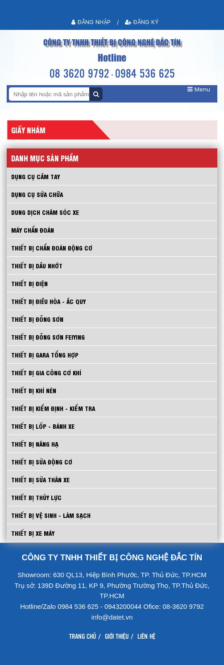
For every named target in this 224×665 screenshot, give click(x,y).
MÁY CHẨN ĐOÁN (32, 230)
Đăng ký (142, 22)
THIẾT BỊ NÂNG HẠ (34, 443)
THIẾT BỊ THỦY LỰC (36, 497)
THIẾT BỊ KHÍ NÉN (33, 390)
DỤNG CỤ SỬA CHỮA (37, 194)
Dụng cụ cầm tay (35, 176)
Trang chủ (82, 636)
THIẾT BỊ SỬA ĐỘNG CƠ (41, 461)
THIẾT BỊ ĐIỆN (29, 283)
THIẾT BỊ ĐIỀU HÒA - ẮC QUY (48, 301)
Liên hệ (146, 636)
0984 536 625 (145, 73)
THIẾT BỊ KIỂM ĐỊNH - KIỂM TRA (53, 408)
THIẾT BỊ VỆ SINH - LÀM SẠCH (51, 515)
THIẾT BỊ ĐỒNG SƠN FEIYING (48, 336)
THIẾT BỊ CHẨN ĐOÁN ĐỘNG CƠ (51, 247)
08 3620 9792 (79, 73)
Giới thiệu (117, 636)
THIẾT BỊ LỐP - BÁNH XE (43, 426)
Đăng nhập (91, 22)
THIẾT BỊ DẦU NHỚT (36, 265)
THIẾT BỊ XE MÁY (32, 533)
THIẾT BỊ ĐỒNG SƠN (37, 319)
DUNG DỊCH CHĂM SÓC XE (45, 212)
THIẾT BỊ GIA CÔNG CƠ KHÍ (46, 372)
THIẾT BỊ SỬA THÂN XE (40, 479)
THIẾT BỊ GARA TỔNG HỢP (45, 354)
